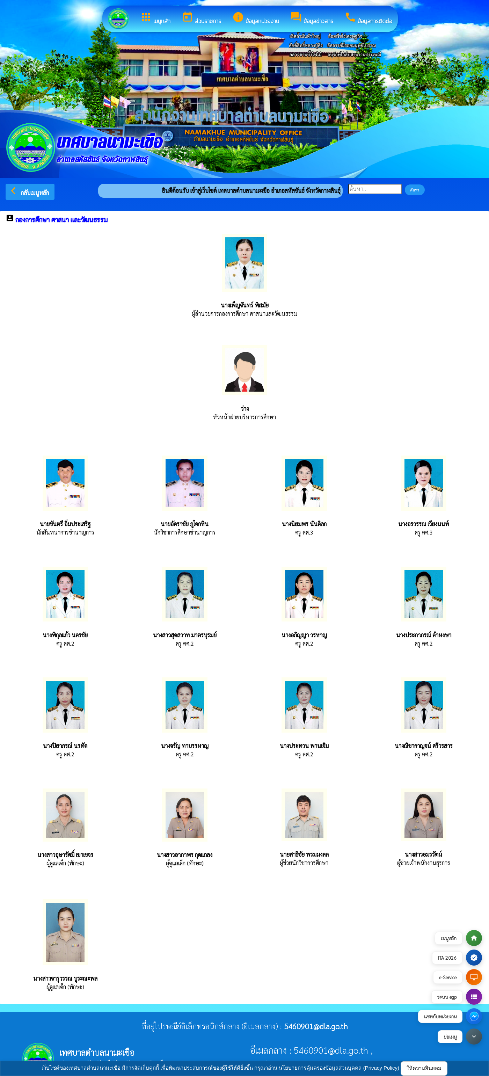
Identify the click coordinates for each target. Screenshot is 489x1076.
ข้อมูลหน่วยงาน (255, 18)
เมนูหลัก (155, 18)
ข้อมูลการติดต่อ (368, 18)
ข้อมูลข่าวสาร (311, 18)
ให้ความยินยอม (424, 1068)
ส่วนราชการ (201, 18)
